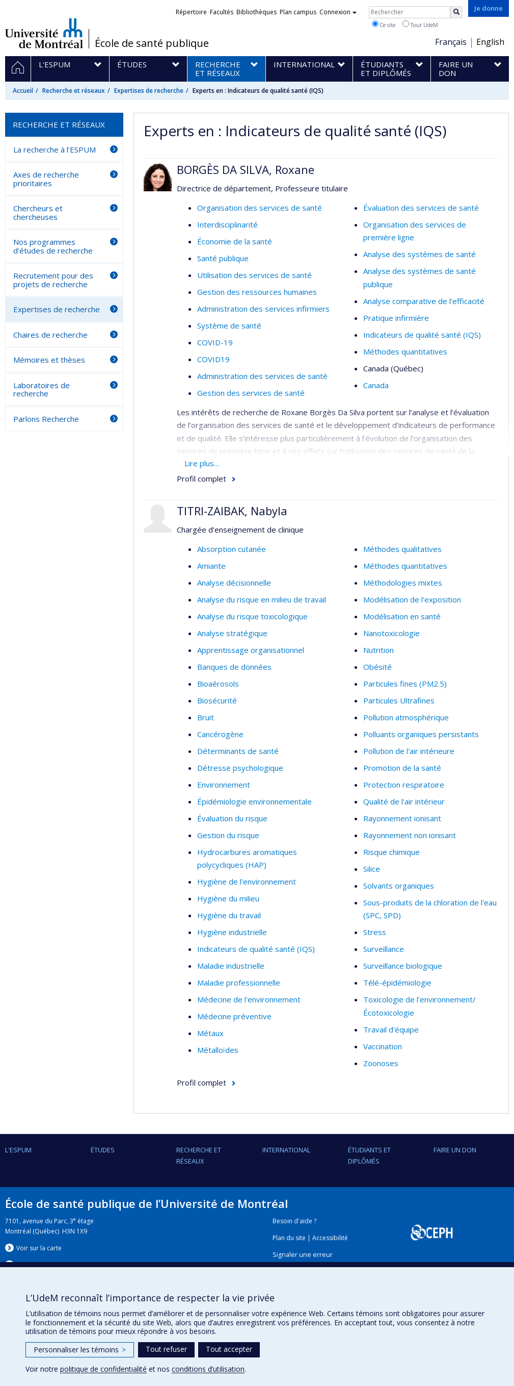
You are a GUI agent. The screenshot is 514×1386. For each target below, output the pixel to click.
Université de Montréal (44, 33)
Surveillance (383, 949)
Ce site (383, 24)
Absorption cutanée (231, 549)
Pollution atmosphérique (406, 717)
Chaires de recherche (50, 335)
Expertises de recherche (148, 90)
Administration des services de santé (262, 376)
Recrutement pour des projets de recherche (53, 279)
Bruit (205, 717)
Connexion (338, 12)
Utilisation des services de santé (254, 275)
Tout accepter (229, 1349)
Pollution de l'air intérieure (408, 751)
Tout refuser (166, 1349)
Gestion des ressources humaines (257, 292)
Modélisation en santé (402, 616)
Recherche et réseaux (73, 90)
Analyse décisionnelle (234, 582)
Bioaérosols (218, 683)
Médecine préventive (234, 1016)
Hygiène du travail (229, 915)
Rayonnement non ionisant (409, 835)
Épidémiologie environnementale (254, 801)
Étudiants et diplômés (369, 1155)
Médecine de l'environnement (249, 999)
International (286, 1149)
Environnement (223, 784)
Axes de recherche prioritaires (46, 178)
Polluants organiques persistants (421, 734)
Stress (374, 932)
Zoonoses (380, 1063)
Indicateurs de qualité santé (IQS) (422, 335)
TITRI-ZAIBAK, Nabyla (232, 510)
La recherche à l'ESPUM (54, 149)
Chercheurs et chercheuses (38, 212)
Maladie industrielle (230, 966)
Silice (371, 869)
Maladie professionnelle (238, 982)
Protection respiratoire (403, 784)
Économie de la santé (234, 241)
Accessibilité (330, 1237)
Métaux (210, 1033)
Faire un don (455, 1149)
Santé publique (223, 258)
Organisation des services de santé (259, 208)
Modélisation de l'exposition (412, 599)
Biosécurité (217, 700)
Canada (376, 385)
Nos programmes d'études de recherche (53, 246)
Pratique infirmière (396, 318)
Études (103, 1149)
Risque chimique (391, 852)
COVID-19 (215, 342)
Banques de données (234, 667)
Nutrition (378, 650)
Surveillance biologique (402, 966)
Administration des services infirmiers (263, 309)
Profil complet (201, 478)
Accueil (23, 90)
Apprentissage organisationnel (250, 650)
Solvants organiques (398, 885)
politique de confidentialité (103, 1369)
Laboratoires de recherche (41, 389)
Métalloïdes (217, 1050)
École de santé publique (152, 43)
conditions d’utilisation (208, 1369)
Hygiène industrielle (232, 932)
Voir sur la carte (39, 1248)
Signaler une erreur (303, 1254)
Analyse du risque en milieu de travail (261, 599)
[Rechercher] (456, 12)
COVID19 (213, 359)
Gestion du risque (228, 835)
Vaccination (382, 1046)
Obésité (377, 667)
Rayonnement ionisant (402, 818)
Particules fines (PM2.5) (405, 683)
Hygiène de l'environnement (246, 881)
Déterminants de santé (238, 751)
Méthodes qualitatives (402, 549)
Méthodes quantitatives (405, 351)
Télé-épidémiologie (397, 982)
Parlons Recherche (46, 419)
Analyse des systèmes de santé (419, 254)
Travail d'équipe (391, 1029)
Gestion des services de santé (251, 393)
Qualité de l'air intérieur (404, 801)
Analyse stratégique (232, 633)
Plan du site (289, 1237)
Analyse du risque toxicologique (252, 616)
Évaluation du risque (232, 818)
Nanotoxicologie (391, 633)
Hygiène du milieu (228, 898)
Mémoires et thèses (49, 360)
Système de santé (229, 325)
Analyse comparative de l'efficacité (423, 301)
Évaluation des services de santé (421, 208)
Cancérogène (220, 734)
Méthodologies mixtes (402, 582)
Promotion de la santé (402, 768)
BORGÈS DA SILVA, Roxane (245, 169)
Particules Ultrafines (399, 700)
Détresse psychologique (240, 768)
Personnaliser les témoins (80, 1349)
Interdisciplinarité (227, 224)
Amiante (211, 566)
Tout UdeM (420, 24)
